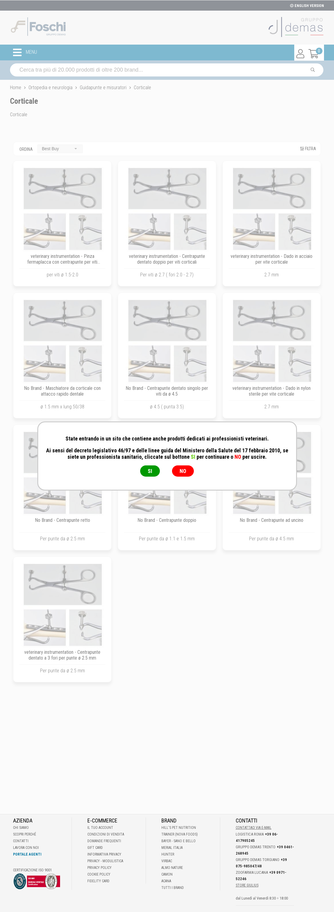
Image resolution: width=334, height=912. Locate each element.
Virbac (166, 861)
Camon (167, 874)
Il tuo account (100, 828)
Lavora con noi (26, 848)
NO (183, 471)
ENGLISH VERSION (307, 6)
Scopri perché (24, 834)
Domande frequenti (104, 841)
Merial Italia (172, 848)
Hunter (167, 854)
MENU (25, 52)
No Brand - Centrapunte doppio (166, 520)
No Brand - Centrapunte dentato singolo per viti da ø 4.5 (167, 391)
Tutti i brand (172, 888)
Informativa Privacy (104, 854)
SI (150, 471)
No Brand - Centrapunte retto (62, 520)
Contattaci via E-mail (254, 828)
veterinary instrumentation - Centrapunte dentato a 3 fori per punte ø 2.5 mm (62, 655)
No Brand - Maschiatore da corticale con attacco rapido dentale (62, 391)
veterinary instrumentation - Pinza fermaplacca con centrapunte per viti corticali (62, 262)
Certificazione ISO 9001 (32, 870)
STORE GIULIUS (247, 885)
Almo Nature (172, 868)
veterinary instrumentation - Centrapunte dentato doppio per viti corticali (167, 259)
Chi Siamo (21, 828)
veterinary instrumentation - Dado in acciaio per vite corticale (271, 259)
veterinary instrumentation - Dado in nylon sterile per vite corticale (271, 391)
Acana (166, 881)
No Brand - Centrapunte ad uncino (271, 520)
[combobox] (60, 148)
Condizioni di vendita (105, 834)
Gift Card (95, 848)
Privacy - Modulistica (105, 861)
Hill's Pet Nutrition (178, 828)
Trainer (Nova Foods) (179, 834)
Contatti (21, 841)
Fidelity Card (98, 881)
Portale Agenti (27, 854)
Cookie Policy (98, 874)
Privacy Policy (99, 868)
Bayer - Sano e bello (178, 841)
